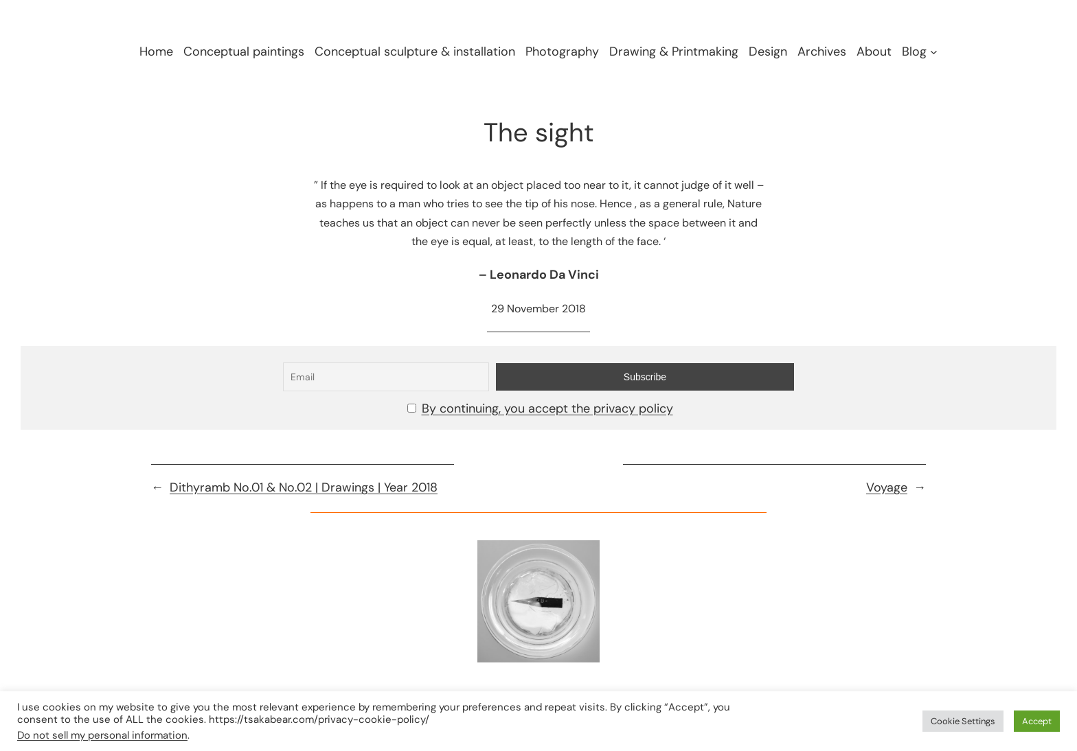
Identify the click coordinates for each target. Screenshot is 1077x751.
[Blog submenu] (934, 52)
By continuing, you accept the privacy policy (547, 408)
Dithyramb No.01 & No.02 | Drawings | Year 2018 (304, 487)
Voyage (886, 487)
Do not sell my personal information (102, 735)
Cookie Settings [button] (963, 721)
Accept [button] (1037, 721)
